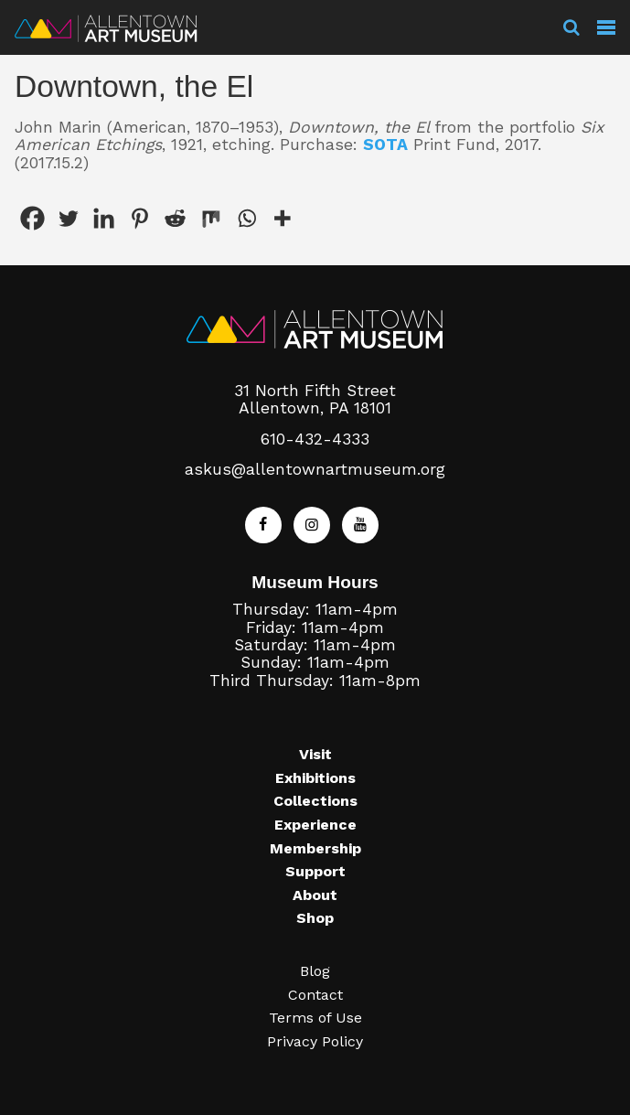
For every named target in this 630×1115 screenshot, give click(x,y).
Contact (315, 994)
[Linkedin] (104, 218)
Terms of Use (315, 1017)
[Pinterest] (139, 218)
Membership (315, 848)
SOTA (385, 144)
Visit (315, 754)
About (315, 895)
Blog (315, 971)
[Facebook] (32, 218)
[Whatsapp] (246, 218)
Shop (315, 918)
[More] (282, 218)
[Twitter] (68, 218)
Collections (315, 800)
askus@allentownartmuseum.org (315, 469)
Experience (315, 824)
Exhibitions (315, 778)
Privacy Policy (315, 1041)
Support (315, 871)
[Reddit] (175, 218)
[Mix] (211, 218)
